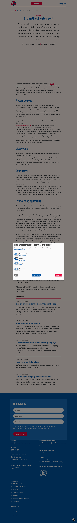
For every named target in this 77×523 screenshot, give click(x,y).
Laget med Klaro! (58, 278)
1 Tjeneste (22, 260)
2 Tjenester (22, 255)
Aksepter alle (58, 275)
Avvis (16, 275)
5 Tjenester (22, 265)
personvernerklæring (19, 249)
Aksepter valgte (36, 275)
